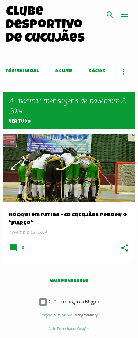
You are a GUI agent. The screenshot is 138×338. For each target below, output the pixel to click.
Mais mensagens (69, 281)
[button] (124, 248)
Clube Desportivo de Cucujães (45, 26)
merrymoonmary (85, 315)
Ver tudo (20, 122)
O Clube (63, 71)
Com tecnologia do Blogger (69, 302)
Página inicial (22, 71)
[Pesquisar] (110, 15)
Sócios (97, 71)
